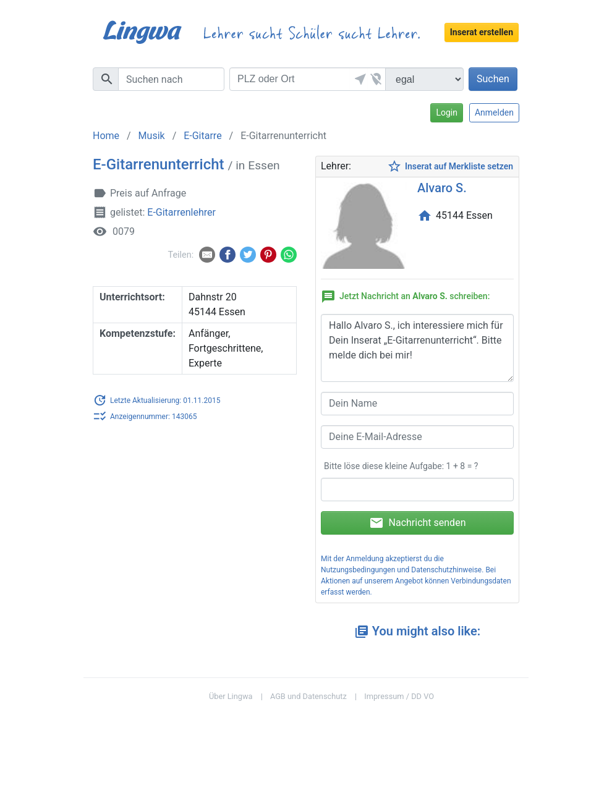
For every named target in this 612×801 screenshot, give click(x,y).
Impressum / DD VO (399, 696)
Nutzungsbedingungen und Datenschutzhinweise (401, 570)
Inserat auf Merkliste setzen (450, 166)
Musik (151, 136)
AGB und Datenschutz (308, 696)
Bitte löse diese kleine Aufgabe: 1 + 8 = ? (401, 466)
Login (446, 112)
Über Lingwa (231, 696)
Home (106, 136)
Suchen (493, 79)
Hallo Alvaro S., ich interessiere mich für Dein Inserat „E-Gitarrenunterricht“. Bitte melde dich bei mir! (417, 348)
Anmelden (494, 112)
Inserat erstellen (481, 32)
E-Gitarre (202, 136)
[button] (358, 79)
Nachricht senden (417, 522)
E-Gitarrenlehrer (181, 212)
